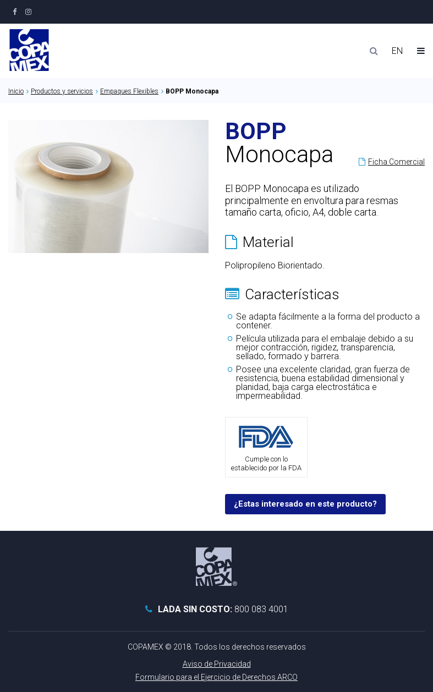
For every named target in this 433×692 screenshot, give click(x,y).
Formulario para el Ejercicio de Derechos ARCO (216, 677)
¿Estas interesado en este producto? (305, 504)
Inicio (16, 91)
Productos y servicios (62, 91)
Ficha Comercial (396, 161)
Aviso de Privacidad (217, 664)
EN (397, 51)
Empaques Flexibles (129, 91)
